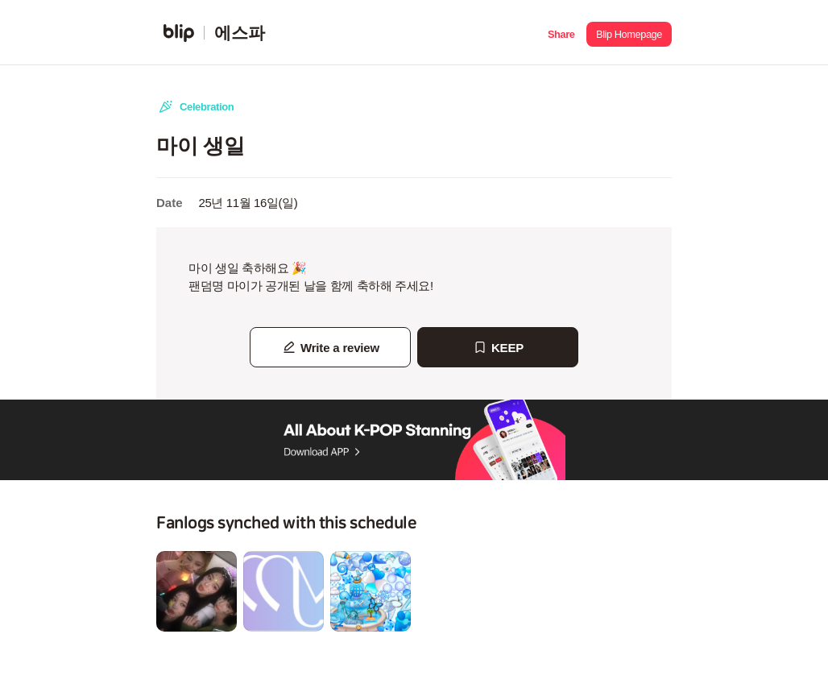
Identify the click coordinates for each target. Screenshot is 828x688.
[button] (561, 32)
